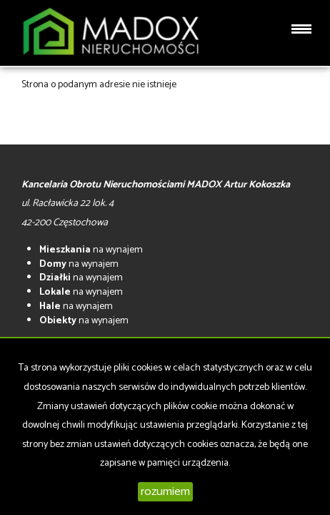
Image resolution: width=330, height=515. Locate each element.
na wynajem (91, 250)
